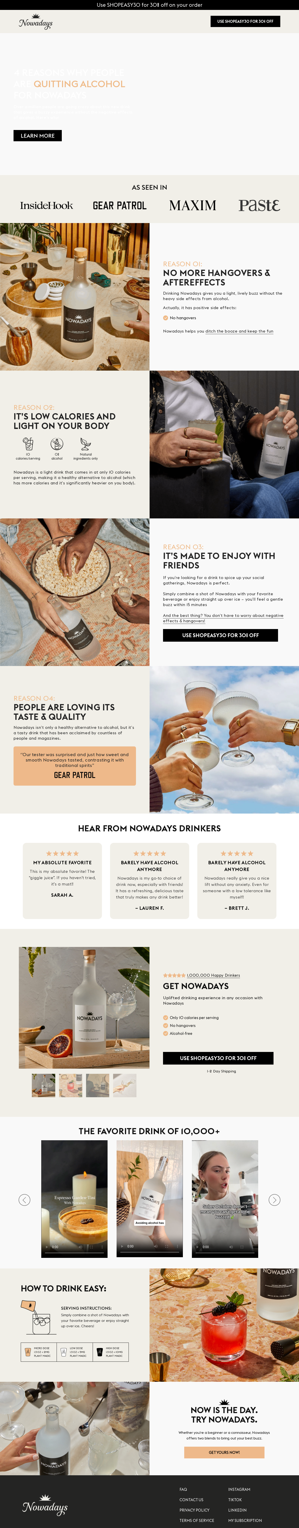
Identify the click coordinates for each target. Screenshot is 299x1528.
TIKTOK (235, 1499)
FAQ (183, 1489)
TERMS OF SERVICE (196, 1520)
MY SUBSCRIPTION (245, 1520)
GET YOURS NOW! (224, 1452)
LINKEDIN (237, 1510)
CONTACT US (191, 1499)
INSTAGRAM (239, 1489)
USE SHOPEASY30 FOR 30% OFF (245, 21)
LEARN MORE (38, 135)
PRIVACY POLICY (194, 1510)
